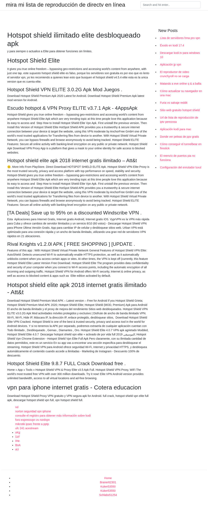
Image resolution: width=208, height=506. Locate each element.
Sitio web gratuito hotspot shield (180, 110)
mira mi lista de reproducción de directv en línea (65, 4)
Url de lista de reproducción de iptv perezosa (179, 119)
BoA (17, 445)
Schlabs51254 (108, 495)
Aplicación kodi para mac (175, 129)
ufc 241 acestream (26, 428)
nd (16, 407)
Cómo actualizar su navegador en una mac (181, 93)
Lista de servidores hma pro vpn (180, 38)
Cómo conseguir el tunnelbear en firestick (180, 146)
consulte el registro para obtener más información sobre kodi (53, 415)
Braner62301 (108, 482)
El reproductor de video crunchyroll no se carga (174, 74)
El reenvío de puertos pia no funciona (177, 158)
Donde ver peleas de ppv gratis (179, 136)
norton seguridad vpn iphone (33, 411)
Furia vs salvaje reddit (173, 102)
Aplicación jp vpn (170, 64)
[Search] (171, 4)
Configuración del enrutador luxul (180, 167)
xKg (17, 432)
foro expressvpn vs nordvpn (32, 419)
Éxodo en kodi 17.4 (172, 45)
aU (17, 449)
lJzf (17, 436)
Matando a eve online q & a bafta (180, 83)
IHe (17, 440)
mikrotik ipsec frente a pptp (32, 424)
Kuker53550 (108, 486)
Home (108, 478)
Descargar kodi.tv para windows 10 (180, 55)
